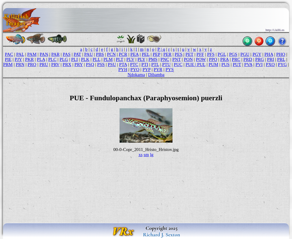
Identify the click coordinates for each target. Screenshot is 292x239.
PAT (77, 54)
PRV (55, 64)
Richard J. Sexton (161, 234)
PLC (52, 59)
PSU (112, 64)
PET (189, 54)
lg (151, 154)
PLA (41, 59)
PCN (111, 54)
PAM (32, 54)
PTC (134, 64)
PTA (123, 64)
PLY (141, 59)
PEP (156, 54)
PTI (145, 64)
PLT (119, 59)
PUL (201, 64)
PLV (130, 59)
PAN (44, 54)
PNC (165, 59)
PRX (67, 64)
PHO (280, 54)
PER (167, 54)
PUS (226, 64)
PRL (281, 59)
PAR (55, 54)
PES (178, 54)
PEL (146, 54)
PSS (101, 64)
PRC (236, 59)
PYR (158, 69)
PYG (282, 64)
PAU (88, 54)
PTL (155, 64)
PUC (178, 64)
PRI (270, 59)
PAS (66, 54)
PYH (122, 69)
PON (188, 59)
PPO (213, 59)
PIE (8, 59)
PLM (108, 59)
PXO (270, 64)
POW (201, 59)
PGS (233, 54)
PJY (18, 59)
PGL (222, 54)
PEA (135, 54)
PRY (78, 64)
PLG (63, 59)
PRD (248, 59)
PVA (248, 64)
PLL (96, 59)
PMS (152, 59)
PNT (176, 59)
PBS (100, 54)
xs (140, 154)
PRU (43, 64)
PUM (213, 64)
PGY (256, 54)
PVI (259, 64)
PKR (29, 59)
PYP (146, 69)
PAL (20, 54)
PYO (135, 69)
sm (146, 154)
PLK (85, 59)
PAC (9, 54)
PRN (20, 64)
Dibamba (156, 74)
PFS (210, 54)
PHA (268, 54)
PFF (200, 54)
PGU (245, 54)
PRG (259, 59)
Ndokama (136, 74)
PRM (8, 64)
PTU (166, 64)
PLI (74, 59)
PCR (123, 54)
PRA (224, 59)
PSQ (90, 64)
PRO (32, 64)
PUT (237, 64)
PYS (169, 69)
